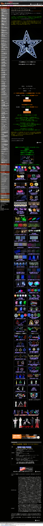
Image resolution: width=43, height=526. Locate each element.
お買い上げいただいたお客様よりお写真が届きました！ (5, 201)
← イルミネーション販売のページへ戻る (17, 140)
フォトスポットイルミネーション (4, 121)
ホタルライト (4, 55)
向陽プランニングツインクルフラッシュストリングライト (4, 35)
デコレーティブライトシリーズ (26, 491)
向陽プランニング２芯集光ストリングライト (32, 484)
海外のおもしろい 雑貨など (4, 197)
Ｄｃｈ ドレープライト (35, 479)
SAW (32, 508)
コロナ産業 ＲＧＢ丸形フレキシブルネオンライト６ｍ (5, 105)
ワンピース (39, 511)
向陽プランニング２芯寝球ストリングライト (31, 486)
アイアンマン (21, 504)
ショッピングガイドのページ (25, 18)
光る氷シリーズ (4, 167)
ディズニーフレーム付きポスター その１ (34, 514)
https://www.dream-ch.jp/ (5, 525)
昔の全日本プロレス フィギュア (4, 188)
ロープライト (4, 109)
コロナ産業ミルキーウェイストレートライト (4, 63)
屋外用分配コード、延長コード (4, 162)
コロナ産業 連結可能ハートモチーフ (5, 149)
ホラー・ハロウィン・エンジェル (5, 151)
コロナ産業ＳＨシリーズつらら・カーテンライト (4, 89)
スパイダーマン (28, 508)
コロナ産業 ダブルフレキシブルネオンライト (29, 500)
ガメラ (3, 175)
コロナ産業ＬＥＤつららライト (32, 495)
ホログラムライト (4, 97)
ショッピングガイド (3, 203)
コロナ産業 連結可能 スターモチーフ (5, 132)
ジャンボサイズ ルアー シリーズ (4, 195)
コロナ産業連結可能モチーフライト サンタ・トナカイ (29, 497)
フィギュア (12, 508)
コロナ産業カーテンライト (4, 92)
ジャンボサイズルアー (23, 514)
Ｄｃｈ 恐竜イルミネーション (4, 126)
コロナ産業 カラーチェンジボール (36, 501)
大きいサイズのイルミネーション (4, 119)
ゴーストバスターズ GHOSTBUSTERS (4, 179)
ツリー (3, 155)
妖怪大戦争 (3, 190)
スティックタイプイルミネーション (4, 57)
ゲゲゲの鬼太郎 (24, 506)
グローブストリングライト (4, 38)
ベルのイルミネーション (4, 153)
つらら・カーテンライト (4, 81)
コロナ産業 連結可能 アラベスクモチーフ (5, 141)
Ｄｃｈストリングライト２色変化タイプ (4, 30)
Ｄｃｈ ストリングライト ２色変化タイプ (26, 479)
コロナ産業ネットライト (4, 72)
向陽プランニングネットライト (4, 70)
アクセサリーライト (33, 482)
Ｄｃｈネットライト (4, 68)
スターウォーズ (23, 508)
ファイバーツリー (38, 483)
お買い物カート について (4, 204)
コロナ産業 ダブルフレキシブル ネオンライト (4, 113)
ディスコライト (24, 513)
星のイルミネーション (5, 130)
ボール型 (3, 115)
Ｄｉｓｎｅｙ (4, 182)
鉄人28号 (3, 184)
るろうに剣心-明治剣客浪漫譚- (24, 511)
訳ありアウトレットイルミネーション (4, 160)
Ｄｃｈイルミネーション (4, 124)
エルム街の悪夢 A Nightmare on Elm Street (5, 174)
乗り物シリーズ (4, 129)
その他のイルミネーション (4, 147)
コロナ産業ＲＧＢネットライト (4, 74)
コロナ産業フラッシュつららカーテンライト (4, 86)
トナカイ (3, 158)
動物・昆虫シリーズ (33, 480)
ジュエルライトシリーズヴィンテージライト (4, 41)
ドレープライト (4, 79)
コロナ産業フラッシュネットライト (4, 77)
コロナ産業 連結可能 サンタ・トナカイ (5, 145)
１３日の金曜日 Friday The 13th (4, 181)
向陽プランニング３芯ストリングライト (5, 47)
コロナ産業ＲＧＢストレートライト (4, 53)
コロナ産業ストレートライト (4, 49)
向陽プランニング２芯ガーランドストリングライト (4, 21)
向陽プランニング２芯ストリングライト (5, 13)
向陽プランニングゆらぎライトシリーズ (5, 32)
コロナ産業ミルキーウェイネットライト (4, 65)
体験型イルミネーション (4, 100)
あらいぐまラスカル (32, 504)
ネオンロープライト (4, 111)
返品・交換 (2, 208)
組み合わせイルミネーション (4, 139)
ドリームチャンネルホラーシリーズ (4, 166)
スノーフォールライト (32, 490)
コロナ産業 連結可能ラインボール (5, 117)
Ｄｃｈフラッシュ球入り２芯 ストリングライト (5, 27)
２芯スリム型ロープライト (5, 108)
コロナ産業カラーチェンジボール (5, 103)
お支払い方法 (2, 205)
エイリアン (37, 504)
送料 (1, 206)
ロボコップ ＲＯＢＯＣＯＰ (4, 192)
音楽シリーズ (27, 482)
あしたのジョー (25, 504)
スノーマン (3, 156)
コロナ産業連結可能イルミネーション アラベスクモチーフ (29, 498)
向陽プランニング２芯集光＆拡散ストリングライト (4, 18)
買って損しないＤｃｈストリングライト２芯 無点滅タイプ (4, 10)
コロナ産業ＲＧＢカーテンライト (4, 94)
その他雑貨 (3, 170)
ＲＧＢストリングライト (4, 51)
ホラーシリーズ (14, 513)
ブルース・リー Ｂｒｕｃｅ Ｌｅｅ (4, 186)
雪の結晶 (3, 134)
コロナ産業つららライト (4, 83)
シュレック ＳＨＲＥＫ (26, 507)
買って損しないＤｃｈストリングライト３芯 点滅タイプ (4, 44)
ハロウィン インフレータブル (32, 513)
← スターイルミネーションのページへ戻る (17, 138)
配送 (1, 207)
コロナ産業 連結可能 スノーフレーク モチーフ (5, 136)
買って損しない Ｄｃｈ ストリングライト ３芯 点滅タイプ (29, 477)
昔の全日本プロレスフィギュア (27, 510)
